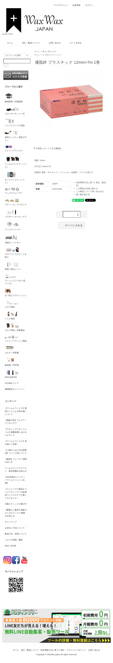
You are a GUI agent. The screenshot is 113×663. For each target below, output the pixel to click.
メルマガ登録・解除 (14, 540)
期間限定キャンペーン (15, 389)
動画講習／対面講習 (14, 97)
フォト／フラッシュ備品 (16, 338)
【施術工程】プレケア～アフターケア (16, 421)
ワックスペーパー (13, 226)
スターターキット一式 (15, 110)
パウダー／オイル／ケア (16, 213)
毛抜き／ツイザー (13, 239)
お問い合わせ (53, 43)
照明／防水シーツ (13, 266)
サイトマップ (11, 522)
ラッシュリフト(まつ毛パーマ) (15, 279)
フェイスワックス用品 (15, 122)
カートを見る (74, 43)
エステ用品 (12, 304)
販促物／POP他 (12, 361)
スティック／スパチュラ (16, 202)
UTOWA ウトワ (11, 383)
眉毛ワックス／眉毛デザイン (16, 135)
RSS (7, 546)
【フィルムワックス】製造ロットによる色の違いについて (16, 411)
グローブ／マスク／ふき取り (16, 252)
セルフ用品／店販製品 (15, 327)
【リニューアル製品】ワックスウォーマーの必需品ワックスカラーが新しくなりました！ (16, 493)
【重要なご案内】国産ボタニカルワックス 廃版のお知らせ (16, 513)
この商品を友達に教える (87, 188)
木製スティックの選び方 (16, 504)
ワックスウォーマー (14, 190)
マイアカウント (59, 5)
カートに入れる (72, 225)
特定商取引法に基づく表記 (52, 650)
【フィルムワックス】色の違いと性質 (16, 442)
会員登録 (74, 5)
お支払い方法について (15, 528)
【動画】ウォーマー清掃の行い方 (16, 460)
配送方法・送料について (16, 534)
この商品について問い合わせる (90, 191)
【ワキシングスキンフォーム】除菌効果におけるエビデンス (16, 432)
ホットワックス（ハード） (15, 177)
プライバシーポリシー (76, 650)
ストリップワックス (14, 148)
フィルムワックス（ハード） (16, 161)
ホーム (8, 43)
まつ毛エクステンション (52, 55)
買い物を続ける (83, 194)
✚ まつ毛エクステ (49, 52)
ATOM (13, 546)
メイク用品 (12, 315)
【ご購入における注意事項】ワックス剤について (16, 451)
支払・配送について (29, 43)
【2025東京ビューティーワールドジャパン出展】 (15, 480)
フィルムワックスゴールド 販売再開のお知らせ (16, 469)
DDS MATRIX (12, 374)
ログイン (87, 5)
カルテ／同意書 (12, 349)
